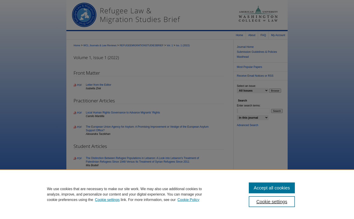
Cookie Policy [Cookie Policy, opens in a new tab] (188, 200)
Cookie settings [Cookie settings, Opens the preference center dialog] (271, 201)
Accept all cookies (272, 187)
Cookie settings (107, 200)
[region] (177, 194)
